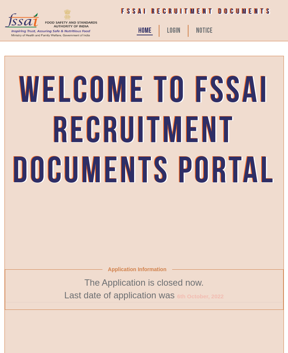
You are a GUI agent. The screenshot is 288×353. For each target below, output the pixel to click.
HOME (144, 31)
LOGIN (173, 31)
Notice (204, 31)
